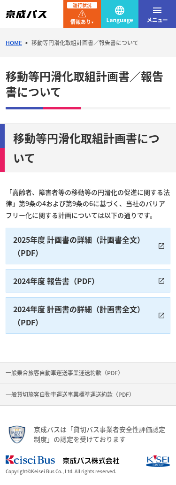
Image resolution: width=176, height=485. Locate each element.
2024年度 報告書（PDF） (56, 280)
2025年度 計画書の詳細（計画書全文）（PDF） (79, 246)
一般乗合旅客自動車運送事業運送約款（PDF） (64, 373)
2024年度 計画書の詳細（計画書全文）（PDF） (79, 315)
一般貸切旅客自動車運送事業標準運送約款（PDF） (70, 394)
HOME (14, 43)
